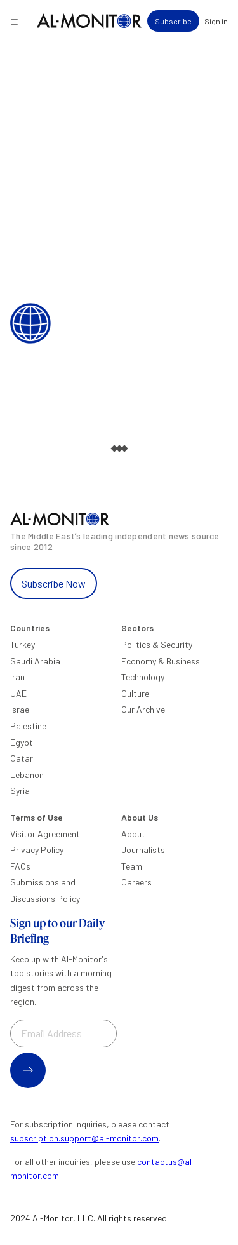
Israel (20, 709)
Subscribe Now (54, 583)
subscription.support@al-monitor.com (84, 1138)
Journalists (143, 849)
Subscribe (173, 21)
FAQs (20, 866)
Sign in (216, 21)
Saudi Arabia (35, 661)
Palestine (28, 725)
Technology (142, 676)
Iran (17, 676)
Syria (20, 790)
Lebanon (27, 774)
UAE (18, 693)
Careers (136, 882)
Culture (135, 693)
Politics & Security (156, 644)
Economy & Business (160, 661)
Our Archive (143, 709)
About (133, 833)
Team (131, 866)
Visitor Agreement (45, 833)
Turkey (22, 644)
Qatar (21, 758)
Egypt (21, 742)
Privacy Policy (36, 849)
